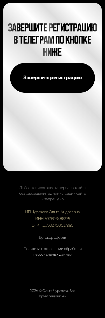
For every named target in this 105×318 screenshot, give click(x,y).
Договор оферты (53, 238)
